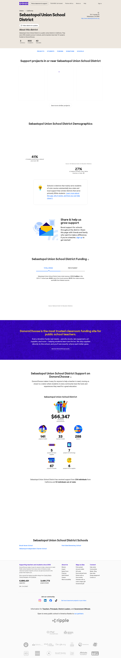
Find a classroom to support (39, 3)
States (21, 11)
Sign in (100, 3)
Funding (60, 51)
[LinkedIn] (45, 600)
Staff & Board (65, 575)
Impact (63, 569)
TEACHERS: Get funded (56, 3)
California (30, 11)
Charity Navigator (23, 577)
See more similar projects (60, 105)
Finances (64, 573)
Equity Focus (65, 571)
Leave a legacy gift (81, 581)
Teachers (45, 609)
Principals (54, 609)
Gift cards (78, 571)
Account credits (80, 569)
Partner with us (69, 3)
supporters (28, 581)
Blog (95, 571)
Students (50, 51)
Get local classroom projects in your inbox (73, 600)
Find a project (79, 567)
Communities (93, 569)
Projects (40, 51)
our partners (78, 614)
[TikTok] (56, 600)
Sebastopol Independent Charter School (33, 549)
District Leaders (64, 609)
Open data (92, 573)
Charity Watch (47, 575)
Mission (64, 567)
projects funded (50, 581)
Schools (80, 51)
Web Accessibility (66, 579)
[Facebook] (50, 600)
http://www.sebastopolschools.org (90, 18)
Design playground (95, 575)
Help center (93, 567)
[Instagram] (39, 600)
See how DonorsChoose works (60, 348)
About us (78, 3)
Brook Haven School (26, 545)
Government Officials (82, 609)
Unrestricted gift (80, 583)
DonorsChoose (23, 3)
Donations (70, 51)
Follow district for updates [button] (29, 25)
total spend (48, 268)
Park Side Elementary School (71, 545)
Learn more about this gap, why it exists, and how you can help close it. (63, 195)
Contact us (93, 577)
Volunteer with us (80, 579)
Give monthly (79, 577)
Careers (64, 577)
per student (72, 268)
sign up (79, 237)
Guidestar (33, 577)
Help (85, 3)
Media (91, 571)
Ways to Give (80, 565)
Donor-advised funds (81, 573)
